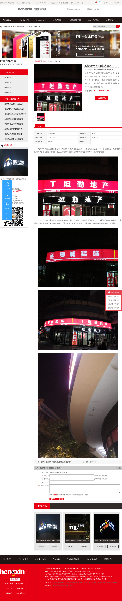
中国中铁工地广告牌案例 (14, 124)
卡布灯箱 (58, 61)
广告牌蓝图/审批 (74, 20)
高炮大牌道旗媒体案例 (13, 134)
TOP (7, 218)
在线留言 (117, 3)
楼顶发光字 (9, 584)
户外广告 (56, 585)
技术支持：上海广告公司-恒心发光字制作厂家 (97, 576)
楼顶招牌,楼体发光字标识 (103, 69)
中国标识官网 (68, 585)
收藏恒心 (107, 3)
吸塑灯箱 (8, 88)
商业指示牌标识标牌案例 (14, 139)
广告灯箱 (57, 20)
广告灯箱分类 (14, 63)
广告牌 (61, 585)
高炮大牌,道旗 (74, 582)
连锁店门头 (20, 593)
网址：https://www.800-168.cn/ (54, 576)
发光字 (88, 582)
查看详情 (41, 546)
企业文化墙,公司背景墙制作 (15, 114)
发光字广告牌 (41, 20)
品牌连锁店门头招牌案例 (14, 119)
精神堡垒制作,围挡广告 (13, 129)
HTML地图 (115, 582)
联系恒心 (109, 20)
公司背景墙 (100, 582)
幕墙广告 (82, 582)
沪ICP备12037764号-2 (94, 568)
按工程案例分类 (13, 99)
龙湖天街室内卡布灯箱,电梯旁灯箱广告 (56, 462)
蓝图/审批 (20, 588)
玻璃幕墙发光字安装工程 (14, 104)
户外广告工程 (23, 20)
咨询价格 (54, 546)
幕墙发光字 (20, 584)
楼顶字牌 (56, 582)
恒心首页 (7, 20)
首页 (42, 61)
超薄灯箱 (8, 83)
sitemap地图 (108, 582)
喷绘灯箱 (8, 93)
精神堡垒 (9, 593)
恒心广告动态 (93, 20)
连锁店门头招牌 (64, 582)
